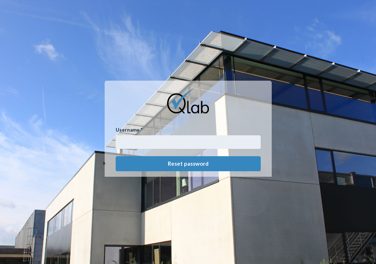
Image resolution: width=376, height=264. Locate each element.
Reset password (188, 163)
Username (129, 130)
